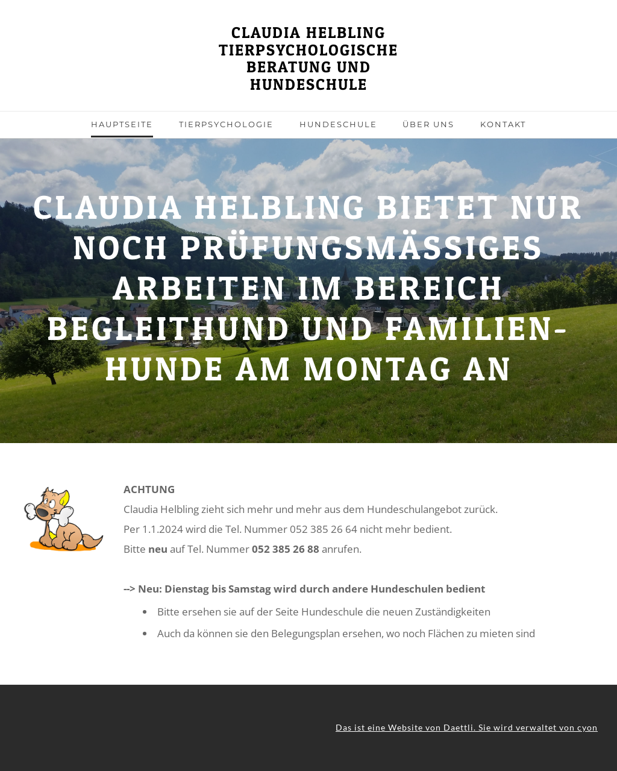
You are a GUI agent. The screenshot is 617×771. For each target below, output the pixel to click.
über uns (428, 124)
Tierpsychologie (226, 124)
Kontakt (503, 124)
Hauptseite (122, 124)
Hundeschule (338, 124)
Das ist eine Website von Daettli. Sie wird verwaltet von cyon (467, 727)
